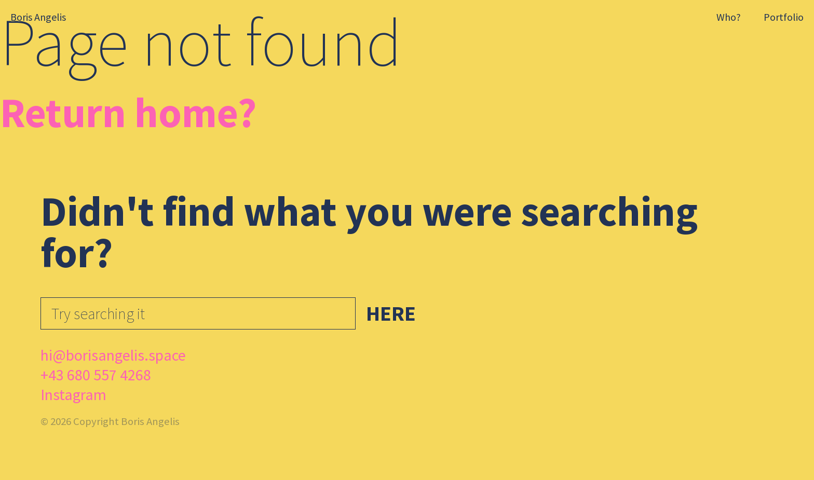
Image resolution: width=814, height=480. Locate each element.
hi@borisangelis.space (113, 355)
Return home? (128, 112)
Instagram (73, 394)
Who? (728, 16)
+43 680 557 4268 (95, 375)
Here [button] (391, 313)
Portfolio (784, 16)
